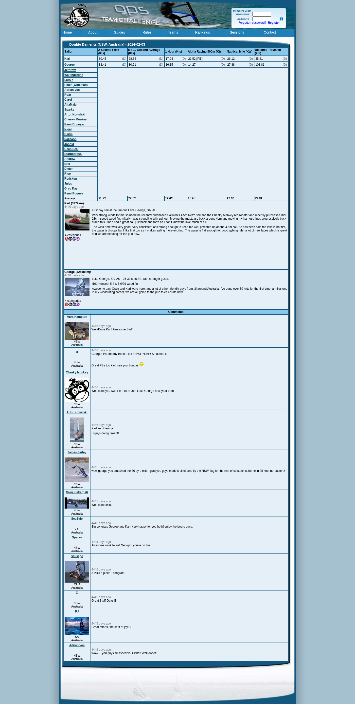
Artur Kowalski (74, 114)
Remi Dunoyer (74, 124)
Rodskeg (70, 178)
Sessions (237, 32)
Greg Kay (70, 188)
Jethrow (70, 70)
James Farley (77, 452)
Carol (68, 99)
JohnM (69, 144)
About (93, 32)
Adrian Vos (72, 90)
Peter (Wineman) (76, 85)
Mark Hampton (77, 317)
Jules (68, 183)
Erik (67, 164)
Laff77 (68, 80)
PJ (77, 611)
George (69, 64)
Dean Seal (71, 149)
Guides (119, 32)
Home (67, 32)
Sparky (69, 109)
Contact (270, 32)
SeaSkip (77, 518)
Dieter (68, 169)
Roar (67, 94)
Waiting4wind (73, 75)
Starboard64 (73, 154)
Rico (67, 173)
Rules (147, 32)
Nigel (67, 129)
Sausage (77, 556)
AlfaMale (70, 104)
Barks (68, 134)
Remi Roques (73, 193)
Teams (173, 32)
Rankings (202, 32)
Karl (67, 58)
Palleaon (70, 139)
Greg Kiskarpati (77, 492)
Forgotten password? (252, 22)
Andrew (69, 159)
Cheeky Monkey (75, 119)
